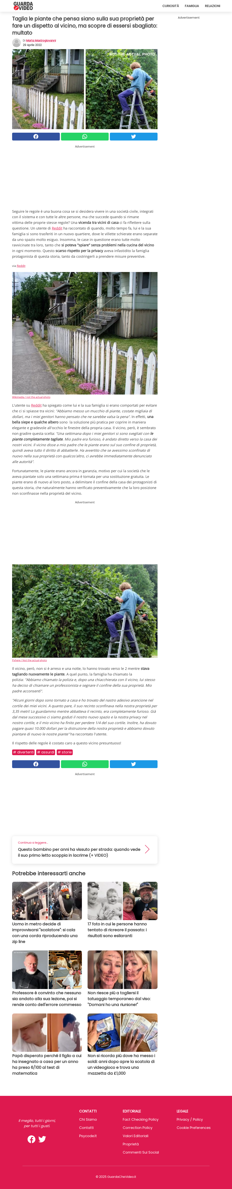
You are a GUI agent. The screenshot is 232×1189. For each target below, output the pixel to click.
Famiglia (192, 6)
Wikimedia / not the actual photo (31, 397)
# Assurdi (45, 752)
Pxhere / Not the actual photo (29, 660)
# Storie (65, 752)
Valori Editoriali (135, 1135)
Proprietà (131, 1144)
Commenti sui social (141, 1152)
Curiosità (170, 6)
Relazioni (212, 6)
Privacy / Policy (190, 1119)
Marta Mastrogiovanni (41, 40)
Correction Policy (137, 1127)
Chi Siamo (88, 1119)
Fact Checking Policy (141, 1119)
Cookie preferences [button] (194, 1127)
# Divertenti (23, 752)
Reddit (57, 228)
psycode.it (88, 1135)
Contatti (86, 1127)
